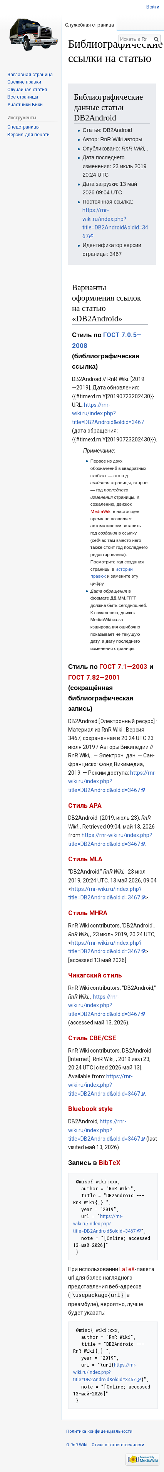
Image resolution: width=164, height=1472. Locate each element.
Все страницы (22, 97)
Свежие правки (24, 82)
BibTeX (109, 1162)
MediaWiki (101, 511)
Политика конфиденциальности (99, 1431)
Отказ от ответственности (118, 1444)
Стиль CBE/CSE (92, 1038)
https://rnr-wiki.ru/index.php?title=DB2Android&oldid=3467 (108, 413)
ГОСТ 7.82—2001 (94, 677)
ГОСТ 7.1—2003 (123, 666)
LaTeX (127, 1269)
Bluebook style (90, 1109)
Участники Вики (25, 104)
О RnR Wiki (76, 1444)
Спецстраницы (23, 127)
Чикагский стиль (95, 975)
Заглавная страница (30, 74)
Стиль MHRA (87, 913)
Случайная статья (27, 89)
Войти (152, 7)
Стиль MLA (85, 859)
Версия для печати (28, 134)
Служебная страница (89, 25)
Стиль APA (85, 805)
